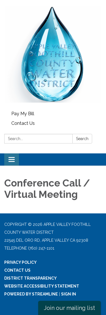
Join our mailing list (69, 308)
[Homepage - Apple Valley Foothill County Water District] (53, 54)
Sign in (68, 294)
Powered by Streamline (31, 294)
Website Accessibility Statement (41, 286)
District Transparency (30, 278)
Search (82, 138)
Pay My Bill (22, 113)
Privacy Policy (20, 262)
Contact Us (23, 123)
